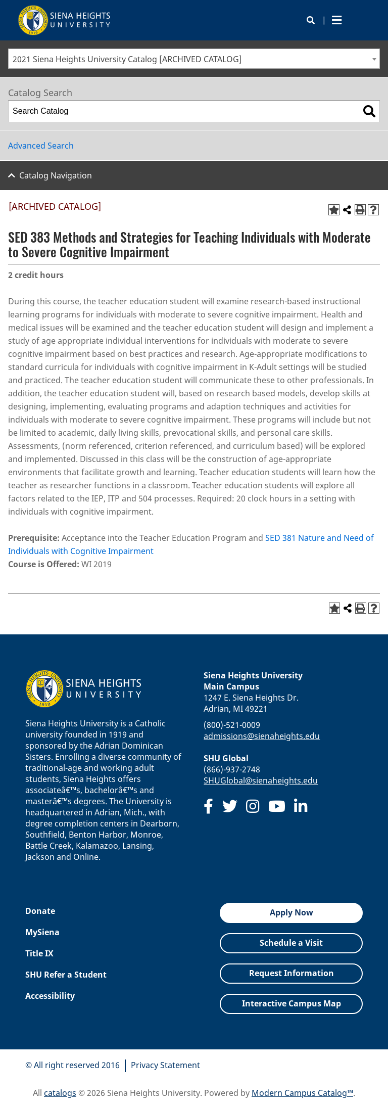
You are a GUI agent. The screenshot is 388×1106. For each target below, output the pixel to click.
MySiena (42, 932)
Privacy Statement (165, 1065)
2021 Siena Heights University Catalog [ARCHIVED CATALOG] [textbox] (127, 59)
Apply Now (291, 912)
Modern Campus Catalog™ (302, 1092)
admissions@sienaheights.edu (262, 736)
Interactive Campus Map (291, 1003)
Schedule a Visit (291, 942)
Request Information (291, 973)
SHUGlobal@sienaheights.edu (261, 780)
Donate (40, 910)
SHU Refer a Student (66, 974)
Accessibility (50, 995)
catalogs (60, 1092)
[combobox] (194, 59)
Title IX (39, 953)
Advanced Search (41, 145)
